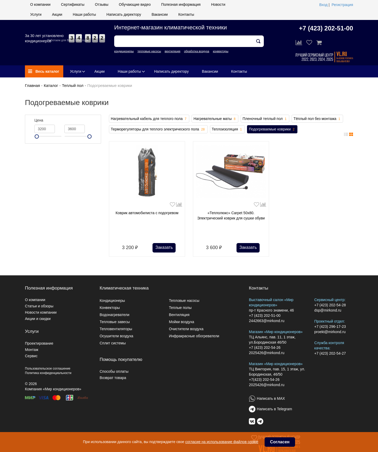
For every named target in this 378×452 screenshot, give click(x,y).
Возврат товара (112, 378)
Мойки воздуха (181, 322)
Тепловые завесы (114, 322)
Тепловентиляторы (115, 329)
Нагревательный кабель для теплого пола (149, 119)
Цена (38, 120)
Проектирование (39, 343)
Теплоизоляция (227, 129)
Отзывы (101, 4)
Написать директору (124, 14)
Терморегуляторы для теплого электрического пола (158, 129)
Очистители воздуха (186, 329)
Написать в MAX (271, 398)
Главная (32, 85)
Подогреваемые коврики (272, 129)
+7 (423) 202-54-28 (330, 305)
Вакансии (159, 14)
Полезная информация (181, 4)
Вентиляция (179, 315)
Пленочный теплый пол (265, 119)
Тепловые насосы (184, 300)
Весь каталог (43, 71)
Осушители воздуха (116, 336)
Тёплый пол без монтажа (317, 119)
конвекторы (220, 51)
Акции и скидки (38, 319)
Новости (218, 4)
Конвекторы (109, 308)
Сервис (31, 356)
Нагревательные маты (215, 119)
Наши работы (84, 14)
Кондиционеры (112, 300)
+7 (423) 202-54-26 (264, 347)
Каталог (51, 85)
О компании (40, 4)
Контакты (186, 14)
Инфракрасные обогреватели (194, 336)
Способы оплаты (113, 371)
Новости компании (41, 312)
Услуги (35, 14)
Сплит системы (112, 343)
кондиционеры (124, 51)
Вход (323, 5)
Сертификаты (72, 4)
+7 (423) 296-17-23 (330, 326)
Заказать (164, 247)
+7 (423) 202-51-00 (326, 28)
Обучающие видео (135, 4)
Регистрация (342, 5)
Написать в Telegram (274, 409)
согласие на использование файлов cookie (221, 442)
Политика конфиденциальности (48, 373)
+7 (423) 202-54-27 (330, 353)
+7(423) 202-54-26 (264, 379)
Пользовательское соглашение (47, 368)
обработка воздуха (196, 51)
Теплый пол (72, 85)
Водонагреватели (114, 315)
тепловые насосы (149, 51)
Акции (57, 14)
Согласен (280, 442)
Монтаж (31, 350)
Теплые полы (180, 308)
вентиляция (172, 51)
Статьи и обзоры (39, 306)
